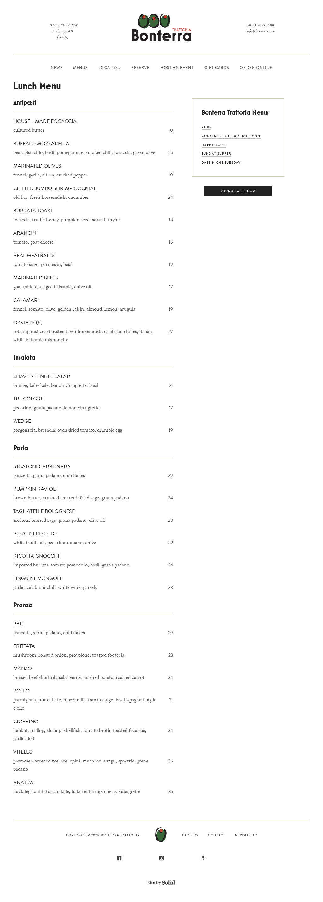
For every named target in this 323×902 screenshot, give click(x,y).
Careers (190, 835)
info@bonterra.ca (260, 31)
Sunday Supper (217, 153)
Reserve (140, 68)
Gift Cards (216, 68)
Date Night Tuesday (221, 162)
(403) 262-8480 (260, 25)
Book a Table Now (238, 190)
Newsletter (246, 835)
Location (109, 68)
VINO (206, 127)
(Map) (62, 37)
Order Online (256, 68)
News (56, 68)
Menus (80, 68)
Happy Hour (214, 144)
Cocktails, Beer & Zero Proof (231, 136)
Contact (216, 835)
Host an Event (177, 68)
